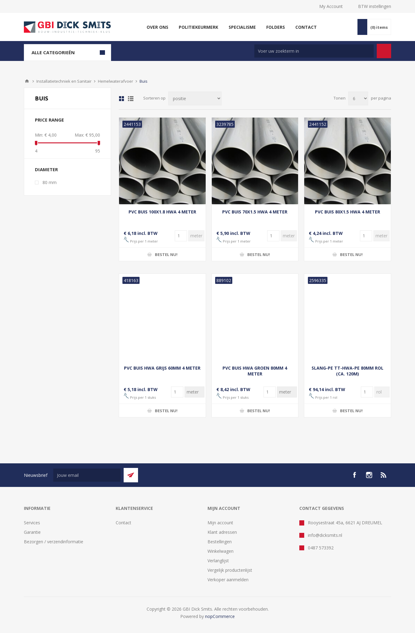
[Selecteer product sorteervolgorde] (195, 98)
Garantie (32, 532)
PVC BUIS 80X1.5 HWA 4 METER (347, 212)
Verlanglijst (218, 560)
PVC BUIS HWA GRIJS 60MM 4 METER (162, 368)
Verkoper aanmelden (228, 579)
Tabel (121, 98)
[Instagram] (369, 475)
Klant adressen (222, 532)
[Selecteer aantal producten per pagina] (358, 98)
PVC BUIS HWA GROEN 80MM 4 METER (254, 371)
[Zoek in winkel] (314, 51)
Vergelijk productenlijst (230, 570)
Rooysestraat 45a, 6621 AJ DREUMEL (345, 523)
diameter (46, 169)
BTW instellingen (374, 6)
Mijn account (220, 523)
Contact (123, 523)
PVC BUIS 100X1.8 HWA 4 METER (162, 212)
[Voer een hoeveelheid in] (181, 235)
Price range (49, 120)
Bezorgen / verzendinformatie (53, 541)
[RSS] (384, 475)
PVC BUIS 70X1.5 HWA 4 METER (254, 212)
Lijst (130, 98)
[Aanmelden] (87, 475)
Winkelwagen (221, 551)
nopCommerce (220, 616)
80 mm (50, 182)
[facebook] (354, 475)
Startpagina (27, 81)
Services (32, 523)
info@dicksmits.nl (325, 535)
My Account (331, 6)
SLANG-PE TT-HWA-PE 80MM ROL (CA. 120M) (347, 371)
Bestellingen (220, 541)
